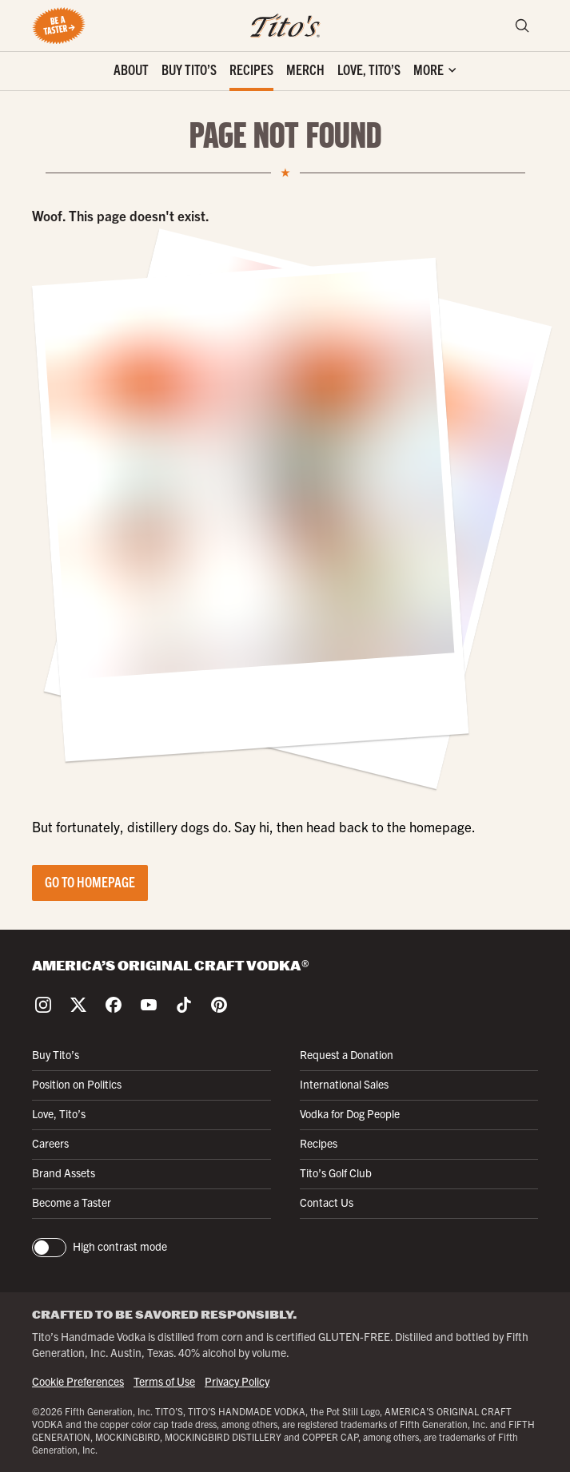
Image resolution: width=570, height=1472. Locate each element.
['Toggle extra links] (434, 71)
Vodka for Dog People (350, 1113)
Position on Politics (77, 1084)
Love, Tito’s (369, 69)
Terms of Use (164, 1381)
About (131, 69)
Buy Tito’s (189, 69)
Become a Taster (71, 1202)
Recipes (251, 69)
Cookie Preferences (78, 1381)
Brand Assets (63, 1172)
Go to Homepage (90, 881)
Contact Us (326, 1202)
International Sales (344, 1084)
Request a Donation (346, 1054)
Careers (50, 1143)
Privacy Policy (237, 1381)
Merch (305, 69)
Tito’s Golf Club (336, 1172)
